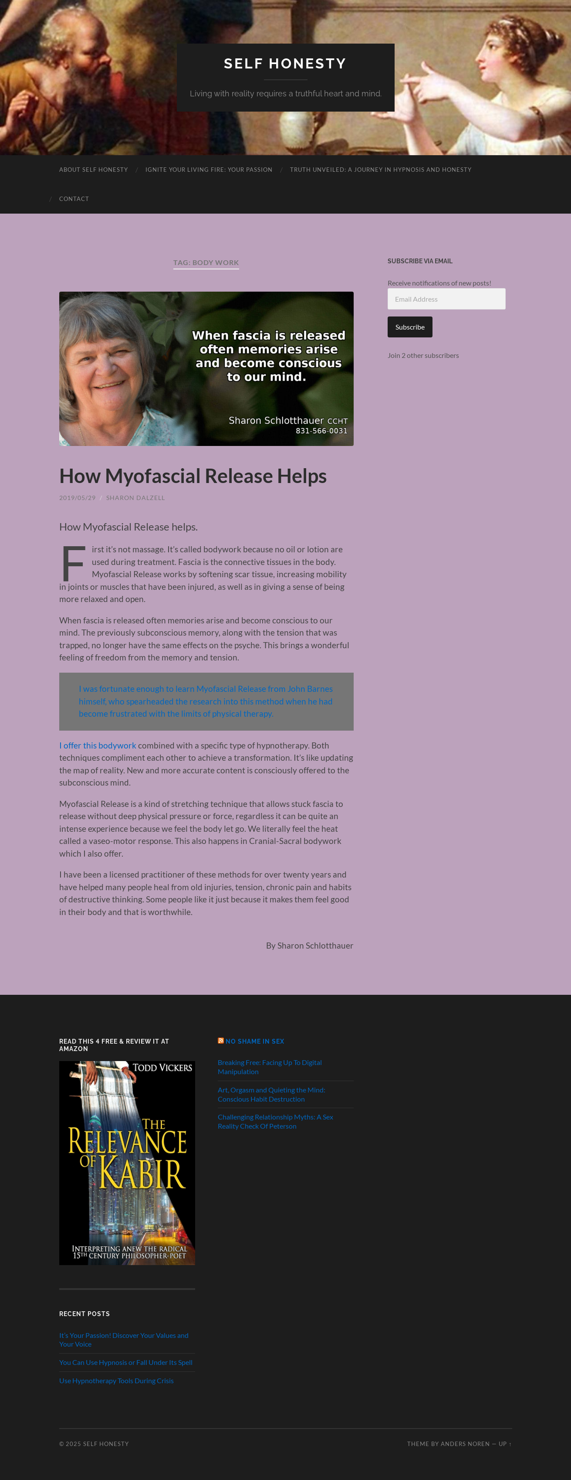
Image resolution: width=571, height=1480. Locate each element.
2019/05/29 (77, 497)
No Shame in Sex (255, 1041)
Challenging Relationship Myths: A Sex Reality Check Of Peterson (275, 1121)
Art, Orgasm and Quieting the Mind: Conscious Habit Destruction (271, 1094)
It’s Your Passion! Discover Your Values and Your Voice (124, 1339)
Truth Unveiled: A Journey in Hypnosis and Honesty (381, 169)
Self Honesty (285, 63)
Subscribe (410, 327)
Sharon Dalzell (135, 497)
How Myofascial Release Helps (193, 475)
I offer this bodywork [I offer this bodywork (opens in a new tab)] (97, 745)
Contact (74, 198)
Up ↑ (505, 1443)
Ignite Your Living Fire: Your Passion (209, 169)
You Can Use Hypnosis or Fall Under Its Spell (126, 1362)
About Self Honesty (93, 169)
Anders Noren (465, 1443)
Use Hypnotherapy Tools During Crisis (116, 1380)
